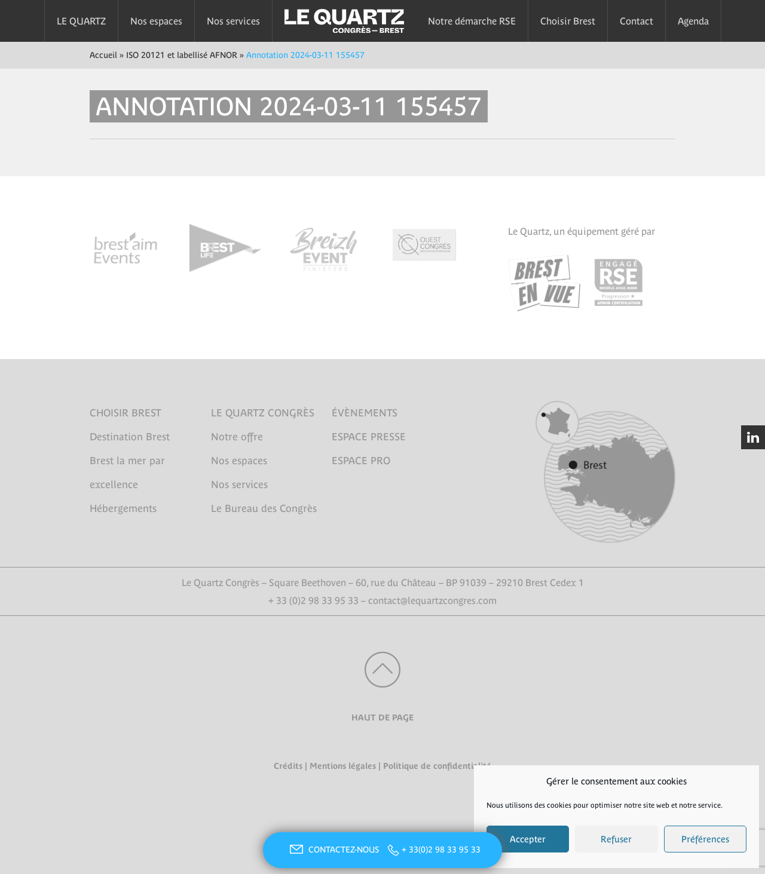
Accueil (103, 55)
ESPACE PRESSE (369, 437)
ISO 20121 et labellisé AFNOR (181, 55)
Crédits (288, 766)
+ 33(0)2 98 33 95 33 (441, 849)
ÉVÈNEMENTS (364, 413)
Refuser (616, 839)
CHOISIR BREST (125, 413)
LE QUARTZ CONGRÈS (262, 413)
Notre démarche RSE (472, 21)
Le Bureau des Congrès (264, 508)
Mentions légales (343, 766)
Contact (636, 21)
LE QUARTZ (81, 21)
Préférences (705, 839)
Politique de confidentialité (437, 766)
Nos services (233, 21)
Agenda (693, 21)
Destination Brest (130, 437)
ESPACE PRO (361, 461)
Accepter (528, 839)
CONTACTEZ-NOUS (332, 849)
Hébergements (123, 508)
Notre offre (237, 437)
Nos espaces (156, 21)
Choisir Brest (567, 21)
